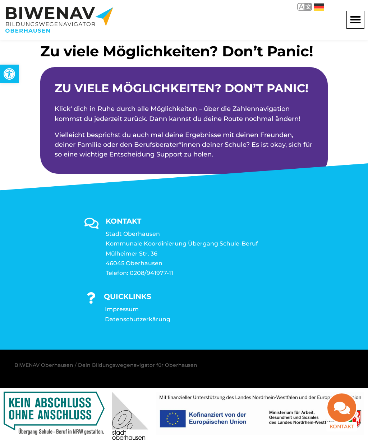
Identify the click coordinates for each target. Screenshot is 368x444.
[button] (355, 20)
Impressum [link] (122, 309)
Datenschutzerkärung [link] (137, 319)
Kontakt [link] (342, 432)
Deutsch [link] (319, 7)
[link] (9, 74)
